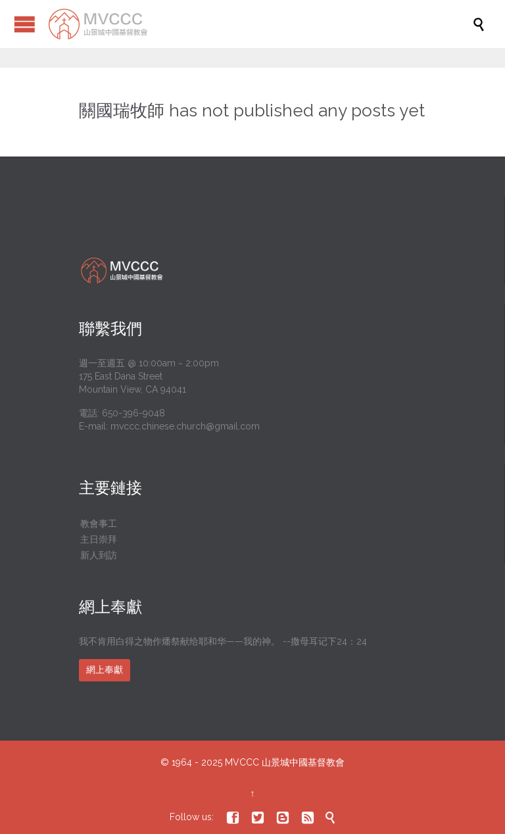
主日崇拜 (98, 539)
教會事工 (98, 523)
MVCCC (242, 762)
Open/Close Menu (24, 24)
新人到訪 (98, 555)
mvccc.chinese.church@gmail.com (185, 426)
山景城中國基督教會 (303, 762)
